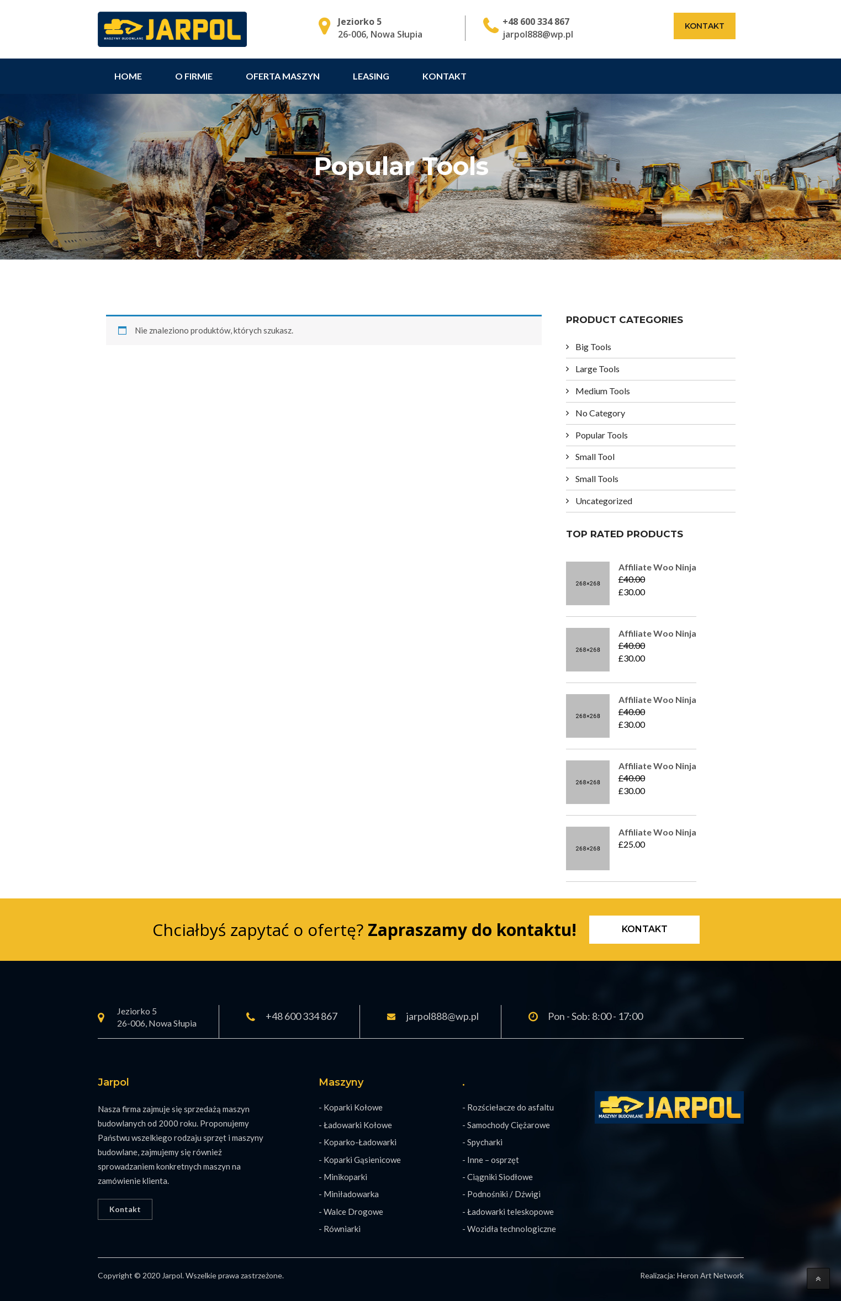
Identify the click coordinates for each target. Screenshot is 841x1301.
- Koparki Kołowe (351, 1107)
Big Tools (593, 346)
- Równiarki (340, 1229)
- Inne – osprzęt (490, 1160)
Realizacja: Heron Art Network (692, 1275)
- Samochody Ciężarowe (506, 1125)
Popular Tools (601, 435)
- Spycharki (482, 1142)
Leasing (371, 76)
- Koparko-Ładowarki (357, 1142)
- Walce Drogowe (351, 1212)
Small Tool (595, 456)
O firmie (194, 76)
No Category (600, 413)
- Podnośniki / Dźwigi (501, 1194)
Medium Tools (602, 390)
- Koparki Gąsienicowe (360, 1160)
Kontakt (704, 26)
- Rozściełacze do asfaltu (508, 1107)
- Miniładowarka (349, 1194)
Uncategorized (603, 500)
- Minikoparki (343, 1177)
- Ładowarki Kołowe (355, 1125)
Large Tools (597, 368)
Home (128, 76)
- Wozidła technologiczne (509, 1229)
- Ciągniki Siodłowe (497, 1177)
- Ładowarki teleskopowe (508, 1212)
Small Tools (596, 478)
